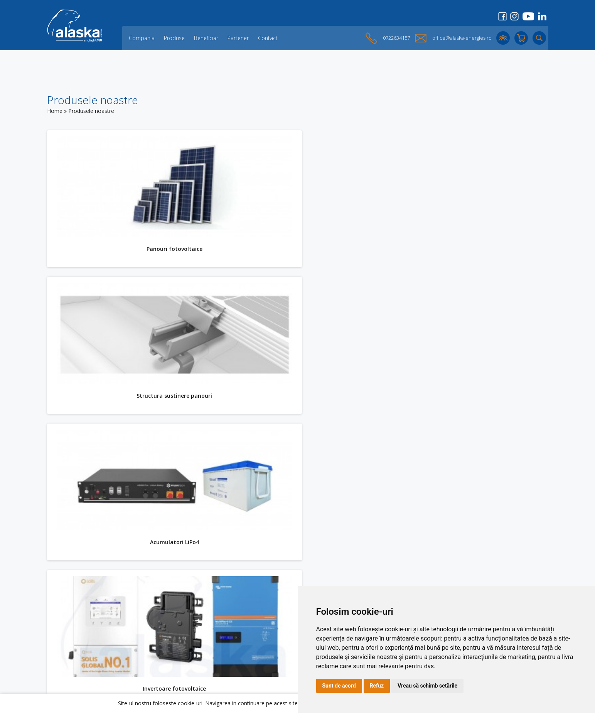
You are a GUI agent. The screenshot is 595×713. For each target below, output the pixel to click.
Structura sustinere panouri (420, 245)
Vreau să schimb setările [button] (427, 686)
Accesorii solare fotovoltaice (420, 530)
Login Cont (261, 628)
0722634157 (396, 37)
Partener (238, 38)
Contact (268, 38)
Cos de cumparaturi (272, 634)
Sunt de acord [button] (339, 686)
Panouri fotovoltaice (170, 245)
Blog (152, 640)
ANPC (254, 659)
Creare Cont (263, 622)
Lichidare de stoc (168, 659)
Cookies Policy (265, 640)
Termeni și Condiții (270, 647)
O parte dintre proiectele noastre (188, 653)
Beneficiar (206, 38)
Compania (142, 38)
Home (54, 110)
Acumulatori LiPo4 (169, 388)
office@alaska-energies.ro (462, 37)
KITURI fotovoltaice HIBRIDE (169, 530)
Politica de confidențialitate (281, 653)
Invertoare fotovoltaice (420, 388)
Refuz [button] (377, 686)
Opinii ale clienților (170, 647)
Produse (174, 38)
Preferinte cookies (270, 665)
